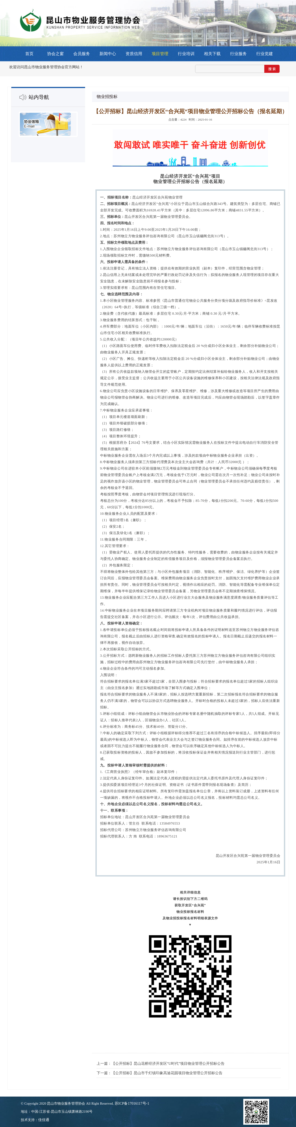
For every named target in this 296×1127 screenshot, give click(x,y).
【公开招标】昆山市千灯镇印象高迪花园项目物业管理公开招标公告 (166, 1073)
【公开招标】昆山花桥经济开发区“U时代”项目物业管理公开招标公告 (168, 1063)
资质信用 (134, 53)
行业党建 (264, 53)
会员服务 (81, 53)
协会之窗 (55, 53)
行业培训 (186, 53)
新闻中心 (107, 53)
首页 (29, 53)
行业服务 (238, 53)
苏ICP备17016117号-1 (132, 1103)
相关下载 (212, 53)
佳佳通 (43, 1120)
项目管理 (160, 53)
